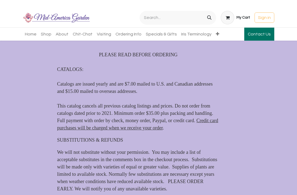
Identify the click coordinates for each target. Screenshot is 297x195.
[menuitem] (31, 34)
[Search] (209, 18)
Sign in (264, 17)
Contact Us (259, 34)
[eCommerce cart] (235, 17)
